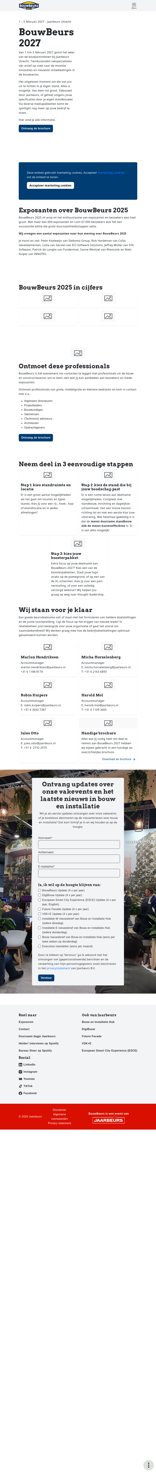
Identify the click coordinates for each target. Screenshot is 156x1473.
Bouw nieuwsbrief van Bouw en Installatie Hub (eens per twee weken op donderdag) (78, 939)
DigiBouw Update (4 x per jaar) (62, 895)
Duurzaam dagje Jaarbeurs (37, 1036)
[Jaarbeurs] (109, 1120)
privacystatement (59, 968)
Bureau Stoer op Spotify (35, 1050)
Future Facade (92, 1036)
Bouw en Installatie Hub (98, 1022)
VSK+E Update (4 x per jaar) (60, 913)
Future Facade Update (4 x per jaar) (65, 909)
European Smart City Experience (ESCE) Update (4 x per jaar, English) (79, 902)
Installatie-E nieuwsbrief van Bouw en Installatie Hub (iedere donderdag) (76, 930)
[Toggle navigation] (134, 5)
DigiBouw (88, 1029)
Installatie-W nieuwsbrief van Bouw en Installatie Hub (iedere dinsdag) (76, 921)
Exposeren (26, 1022)
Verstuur (46, 977)
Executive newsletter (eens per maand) (67, 946)
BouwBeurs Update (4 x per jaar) (63, 890)
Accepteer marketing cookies (50, 185)
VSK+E (86, 1043)
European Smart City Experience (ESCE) (109, 1050)
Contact (24, 1029)
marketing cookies (111, 173)
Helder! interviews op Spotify (39, 1043)
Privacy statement (59, 1123)
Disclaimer (59, 1109)
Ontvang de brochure (35, 128)
